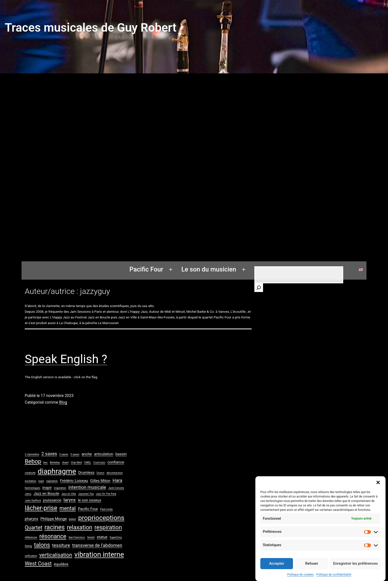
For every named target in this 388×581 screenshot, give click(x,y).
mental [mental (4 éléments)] (67, 508)
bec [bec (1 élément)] (46, 462)
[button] (378, 488)
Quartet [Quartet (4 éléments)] (33, 527)
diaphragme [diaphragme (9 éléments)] (57, 471)
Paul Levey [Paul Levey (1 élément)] (106, 509)
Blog (63, 402)
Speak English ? (66, 359)
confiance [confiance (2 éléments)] (115, 462)
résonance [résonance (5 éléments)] (52, 536)
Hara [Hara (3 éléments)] (117, 480)
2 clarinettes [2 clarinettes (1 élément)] (32, 454)
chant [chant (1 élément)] (65, 462)
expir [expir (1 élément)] (41, 481)
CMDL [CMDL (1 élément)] (87, 462)
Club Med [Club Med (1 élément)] (76, 462)
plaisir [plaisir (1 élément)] (72, 519)
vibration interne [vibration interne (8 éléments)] (99, 554)
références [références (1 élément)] (31, 537)
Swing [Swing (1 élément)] (28, 546)
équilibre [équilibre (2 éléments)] (61, 564)
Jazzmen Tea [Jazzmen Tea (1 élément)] (86, 494)
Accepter (276, 569)
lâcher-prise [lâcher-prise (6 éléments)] (41, 508)
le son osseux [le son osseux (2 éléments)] (89, 500)
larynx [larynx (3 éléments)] (69, 500)
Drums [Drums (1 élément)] (100, 473)
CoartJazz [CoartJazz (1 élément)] (99, 462)
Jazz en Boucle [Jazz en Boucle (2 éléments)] (46, 493)
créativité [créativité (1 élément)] (30, 473)
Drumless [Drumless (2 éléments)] (86, 472)
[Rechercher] (258, 287)
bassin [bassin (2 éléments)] (120, 454)
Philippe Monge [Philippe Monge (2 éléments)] (53, 519)
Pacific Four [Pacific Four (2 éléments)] (88, 509)
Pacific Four (146, 269)
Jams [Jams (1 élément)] (28, 494)
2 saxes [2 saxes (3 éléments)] (49, 453)
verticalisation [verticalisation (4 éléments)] (55, 555)
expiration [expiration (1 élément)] (52, 481)
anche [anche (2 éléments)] (86, 454)
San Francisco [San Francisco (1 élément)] (77, 537)
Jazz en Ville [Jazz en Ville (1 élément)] (68, 494)
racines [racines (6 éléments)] (55, 527)
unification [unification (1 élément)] (31, 556)
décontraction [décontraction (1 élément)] (114, 473)
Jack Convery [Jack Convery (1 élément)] (116, 488)
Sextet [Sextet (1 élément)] (91, 537)
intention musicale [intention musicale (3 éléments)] (87, 487)
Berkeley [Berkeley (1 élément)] (55, 462)
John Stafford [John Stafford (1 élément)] (33, 500)
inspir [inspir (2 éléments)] (47, 487)
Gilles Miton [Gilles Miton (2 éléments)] (100, 480)
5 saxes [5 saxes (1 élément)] (74, 454)
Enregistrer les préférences (355, 569)
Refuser (311, 569)
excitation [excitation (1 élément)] (30, 481)
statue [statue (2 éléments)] (102, 537)
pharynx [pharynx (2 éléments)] (31, 519)
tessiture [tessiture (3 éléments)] (61, 545)
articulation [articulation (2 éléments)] (103, 454)
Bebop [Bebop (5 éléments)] (33, 461)
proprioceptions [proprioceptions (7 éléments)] (101, 518)
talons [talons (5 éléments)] (42, 544)
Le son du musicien (208, 269)
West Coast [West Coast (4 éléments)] (38, 563)
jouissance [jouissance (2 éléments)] (52, 500)
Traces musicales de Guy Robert (90, 28)
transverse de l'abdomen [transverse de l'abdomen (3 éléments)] (97, 545)
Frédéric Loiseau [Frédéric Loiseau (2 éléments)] (74, 480)
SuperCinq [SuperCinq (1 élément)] (116, 537)
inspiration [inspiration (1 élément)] (60, 488)
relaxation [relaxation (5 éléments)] (79, 527)
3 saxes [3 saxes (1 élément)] (63, 454)
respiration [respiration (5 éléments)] (108, 527)
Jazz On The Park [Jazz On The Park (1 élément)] (106, 494)
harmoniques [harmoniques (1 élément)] (32, 488)
